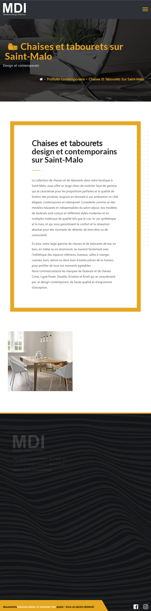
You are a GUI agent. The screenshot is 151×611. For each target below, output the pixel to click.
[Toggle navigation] (145, 9)
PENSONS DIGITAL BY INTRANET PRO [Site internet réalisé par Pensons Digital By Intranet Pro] (36, 606)
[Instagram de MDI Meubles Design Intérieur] (145, 607)
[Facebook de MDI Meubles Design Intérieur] (136, 607)
